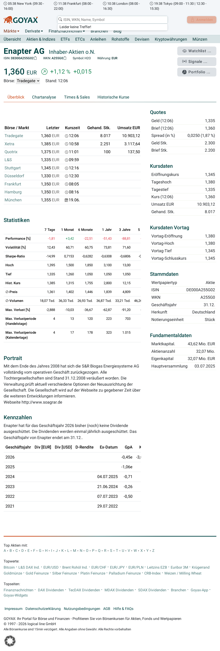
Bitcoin (9, 567)
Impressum (13, 609)
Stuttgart (13, 168)
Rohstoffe (120, 39)
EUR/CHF (98, 567)
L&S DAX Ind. (29, 567)
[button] (10, 641)
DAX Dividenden (51, 590)
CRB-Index (152, 573)
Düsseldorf (14, 176)
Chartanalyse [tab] (44, 97)
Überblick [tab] (16, 97)
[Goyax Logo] (21, 19)
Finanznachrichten (65, 31)
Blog (117, 31)
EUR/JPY (117, 567)
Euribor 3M (179, 567)
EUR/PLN (135, 567)
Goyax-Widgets (16, 595)
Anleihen (98, 39)
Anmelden (201, 20)
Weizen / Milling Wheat (182, 573)
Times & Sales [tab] (77, 97)
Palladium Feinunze (125, 573)
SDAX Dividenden (152, 590)
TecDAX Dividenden (84, 590)
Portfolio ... (198, 70)
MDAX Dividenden (119, 590)
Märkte (10, 31)
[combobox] (111, 20)
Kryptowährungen (171, 39)
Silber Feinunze (64, 573)
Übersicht (12, 39)
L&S (8, 160)
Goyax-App (199, 590)
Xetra (9, 144)
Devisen (142, 39)
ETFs (65, 39)
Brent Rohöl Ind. (75, 567)
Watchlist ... (198, 50)
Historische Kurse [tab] (113, 97)
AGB (106, 609)
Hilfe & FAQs (123, 609)
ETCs (80, 39)
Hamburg (13, 192)
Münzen (199, 39)
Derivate (32, 31)
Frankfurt (13, 184)
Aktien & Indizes (40, 39)
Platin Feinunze (92, 573)
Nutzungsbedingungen (82, 609)
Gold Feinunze (37, 573)
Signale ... (197, 60)
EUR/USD (51, 567)
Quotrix (11, 152)
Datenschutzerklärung (43, 609)
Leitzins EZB (157, 567)
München (13, 200)
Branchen (99, 31)
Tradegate (14, 136)
